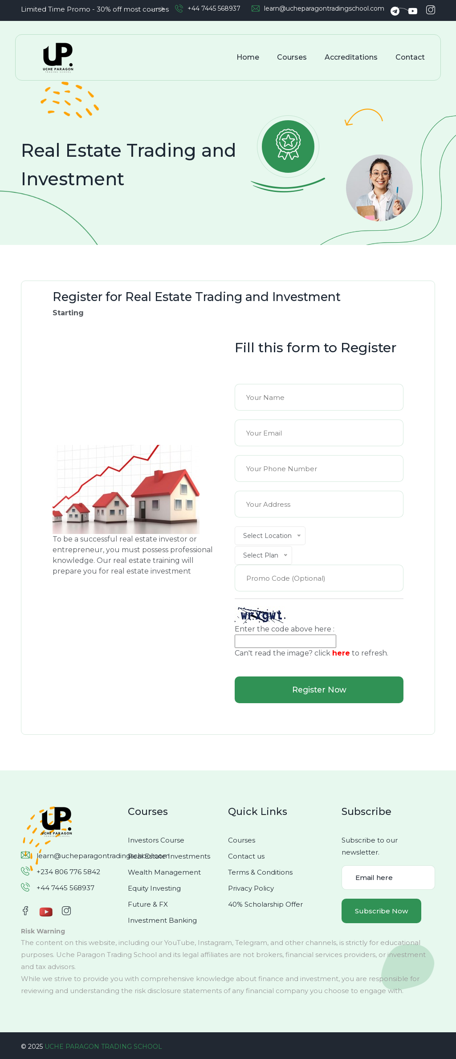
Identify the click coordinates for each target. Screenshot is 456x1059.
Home (248, 57)
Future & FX (148, 904)
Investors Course (156, 840)
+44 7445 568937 (213, 8)
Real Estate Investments (169, 856)
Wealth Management (164, 872)
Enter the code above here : (284, 629)
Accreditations (352, 57)
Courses (293, 57)
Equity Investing (154, 888)
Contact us (246, 856)
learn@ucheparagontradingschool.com (324, 8)
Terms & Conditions (260, 872)
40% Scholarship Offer (265, 904)
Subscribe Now (381, 911)
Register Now (319, 690)
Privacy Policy (251, 888)
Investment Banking (162, 920)
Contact (411, 57)
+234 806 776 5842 (68, 872)
